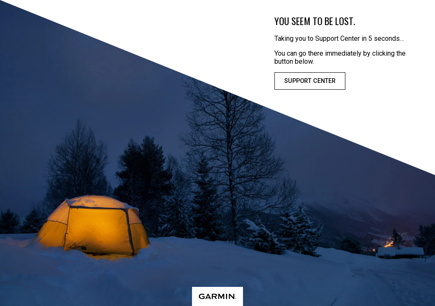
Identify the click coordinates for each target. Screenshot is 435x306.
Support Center (310, 81)
